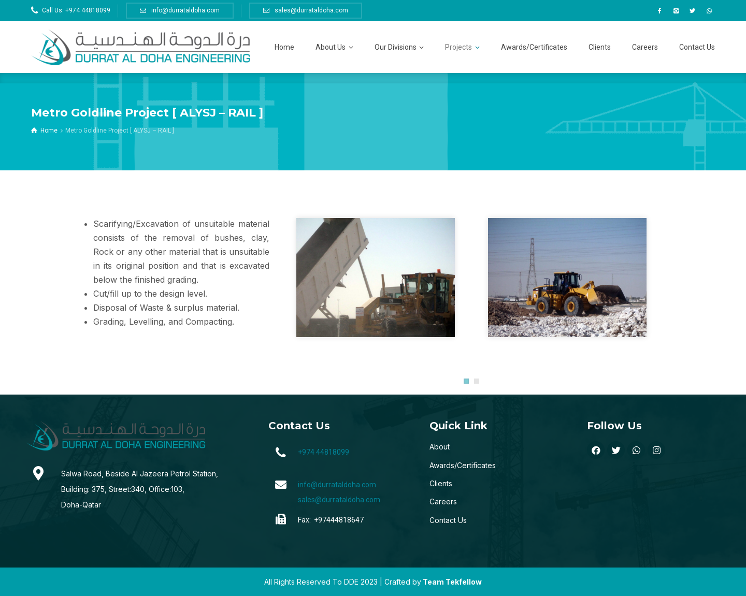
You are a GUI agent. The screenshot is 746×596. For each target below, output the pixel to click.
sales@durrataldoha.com (339, 500)
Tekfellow (464, 581)
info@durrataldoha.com (337, 485)
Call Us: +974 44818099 (76, 10)
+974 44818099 (323, 452)
